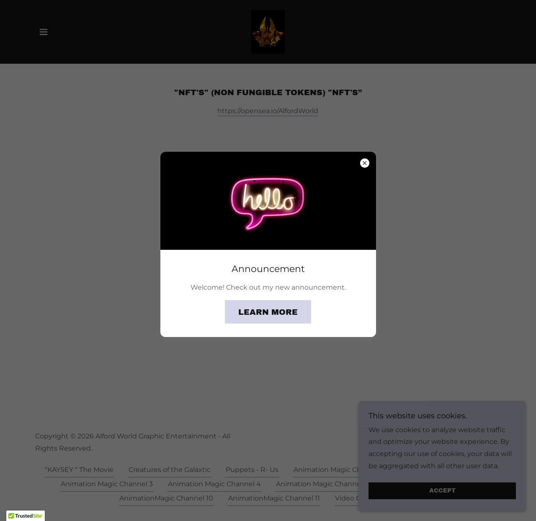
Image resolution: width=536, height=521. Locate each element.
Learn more (268, 312)
